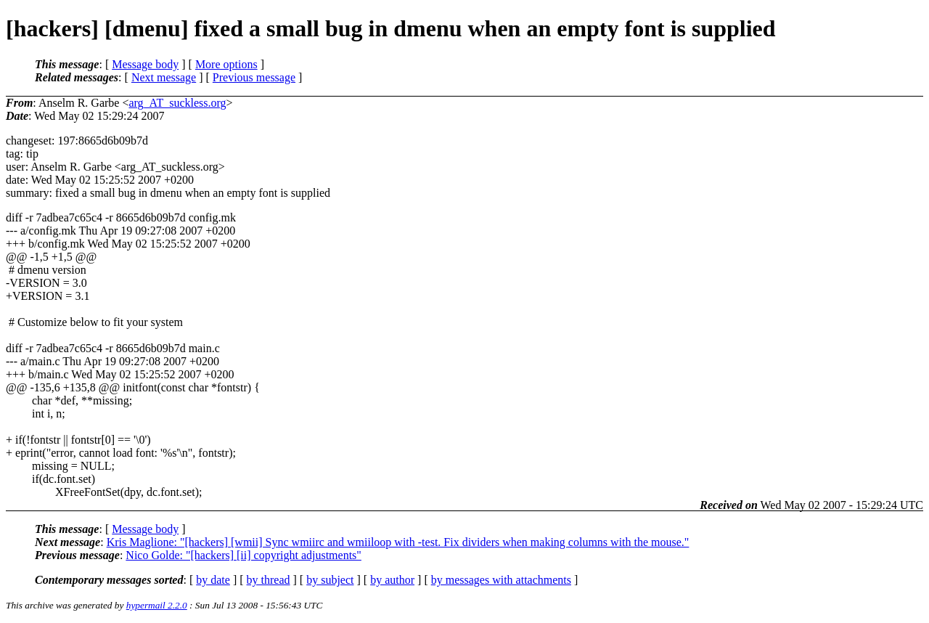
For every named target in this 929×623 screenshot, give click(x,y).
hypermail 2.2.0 (156, 605)
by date (213, 580)
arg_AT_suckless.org (177, 103)
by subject (329, 580)
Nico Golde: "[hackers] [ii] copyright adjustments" (243, 555)
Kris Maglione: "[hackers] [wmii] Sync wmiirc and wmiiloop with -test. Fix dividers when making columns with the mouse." (398, 542)
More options (226, 64)
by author (392, 580)
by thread (268, 580)
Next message (163, 77)
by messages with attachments (501, 580)
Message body (145, 64)
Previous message (254, 77)
